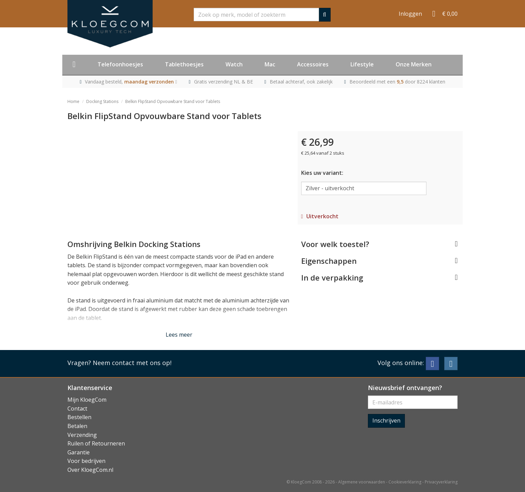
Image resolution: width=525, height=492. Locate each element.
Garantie (78, 452)
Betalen (77, 426)
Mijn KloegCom (86, 399)
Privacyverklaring (441, 482)
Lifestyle (362, 64)
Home (73, 101)
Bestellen (79, 417)
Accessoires (313, 64)
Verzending (82, 435)
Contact (77, 408)
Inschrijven (386, 420)
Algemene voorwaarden (361, 482)
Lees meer (179, 334)
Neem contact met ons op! (132, 363)
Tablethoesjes (184, 64)
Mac (270, 64)
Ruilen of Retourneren (96, 443)
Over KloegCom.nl (90, 470)
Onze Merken (414, 64)
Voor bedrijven (86, 461)
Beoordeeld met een (397, 81)
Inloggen (410, 13)
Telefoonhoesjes (120, 64)
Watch (234, 64)
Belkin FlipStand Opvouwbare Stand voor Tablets (172, 101)
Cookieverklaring (404, 482)
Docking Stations (102, 101)
